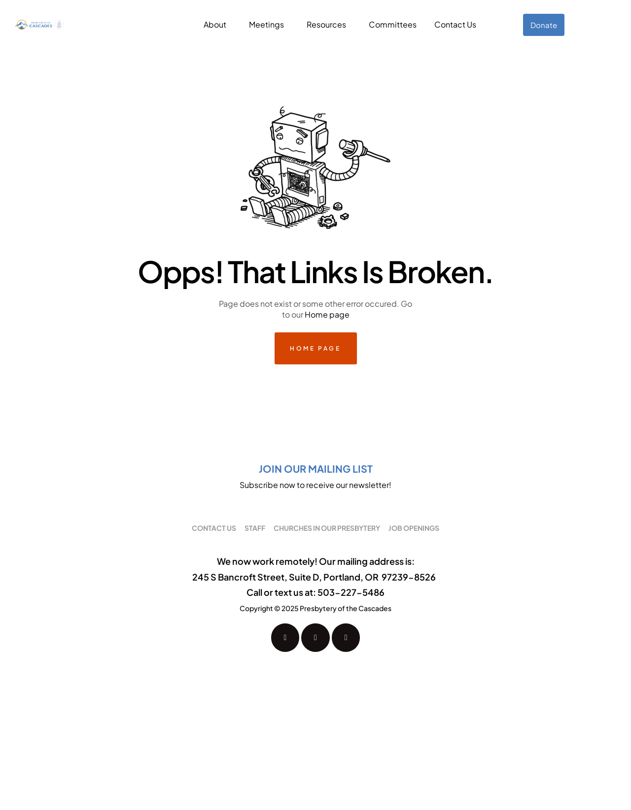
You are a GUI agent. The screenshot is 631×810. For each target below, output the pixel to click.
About (215, 24)
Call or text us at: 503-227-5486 (315, 592)
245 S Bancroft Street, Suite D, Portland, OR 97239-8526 (314, 577)
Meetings (266, 24)
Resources (326, 24)
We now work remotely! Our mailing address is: (316, 561)
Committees (393, 24)
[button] (217, 24)
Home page (327, 314)
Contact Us (455, 24)
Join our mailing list (316, 468)
